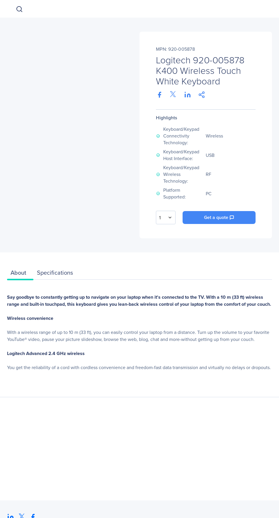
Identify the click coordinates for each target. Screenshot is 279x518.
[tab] (20, 274)
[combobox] (166, 217)
